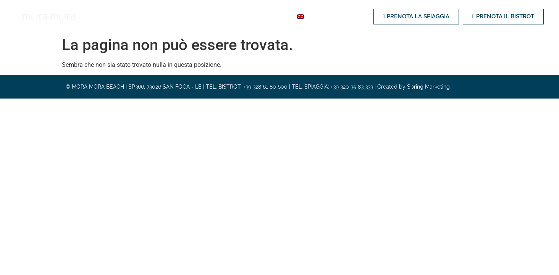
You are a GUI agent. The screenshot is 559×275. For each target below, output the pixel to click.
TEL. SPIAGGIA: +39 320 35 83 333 (332, 87)
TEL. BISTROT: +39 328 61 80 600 (247, 87)
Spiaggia (136, 16)
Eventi (243, 16)
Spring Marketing (428, 87)
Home (106, 16)
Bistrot (171, 16)
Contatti (276, 16)
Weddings (208, 16)
